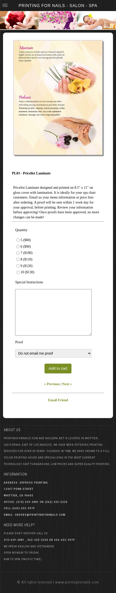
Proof (19, 342)
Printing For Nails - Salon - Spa (58, 5)
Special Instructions (29, 282)
